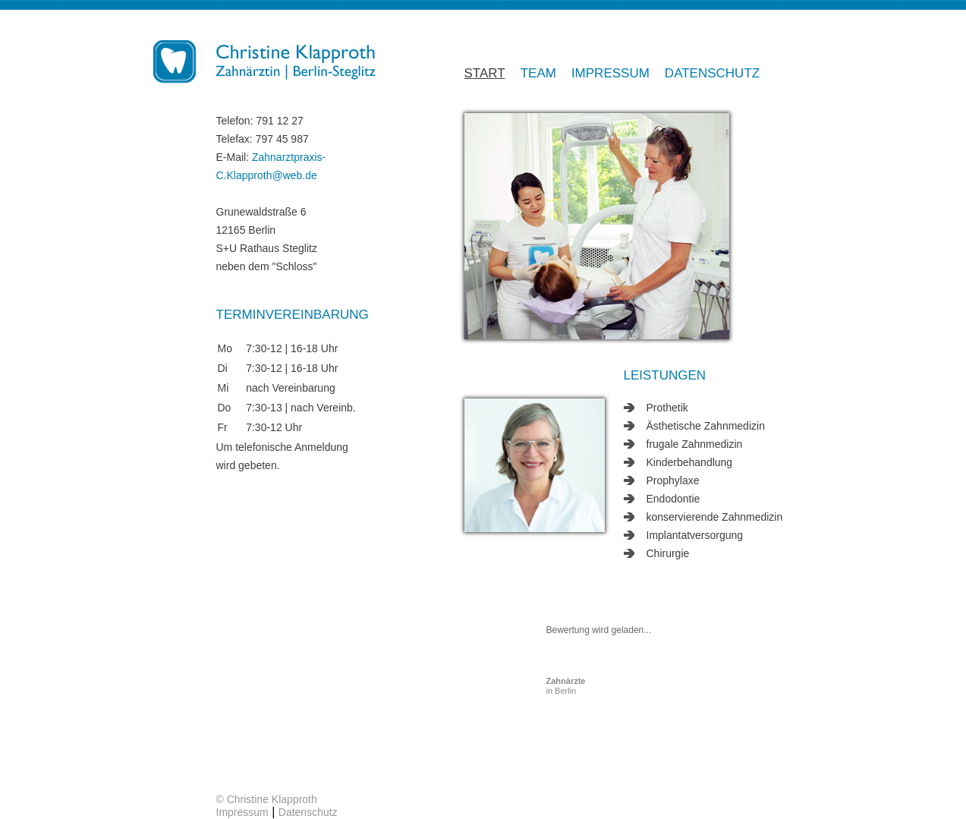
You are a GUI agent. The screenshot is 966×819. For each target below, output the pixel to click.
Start (484, 73)
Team (538, 73)
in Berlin (566, 685)
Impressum (610, 73)
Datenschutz (712, 73)
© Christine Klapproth (266, 799)
